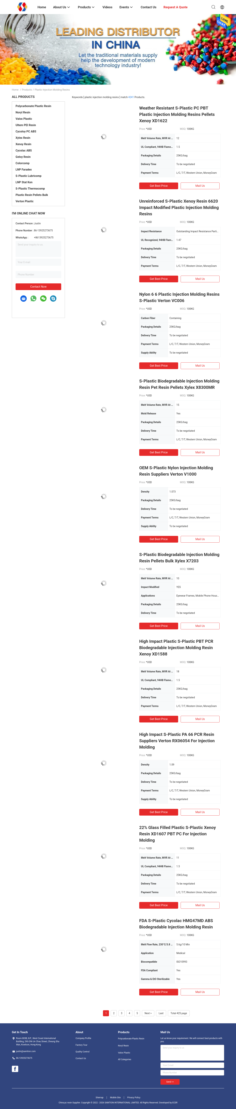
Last (161, 1013)
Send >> (170, 1082)
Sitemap (99, 1097)
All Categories (124, 1059)
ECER (174, 1102)
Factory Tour (81, 1045)
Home (15, 89)
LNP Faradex (24, 169)
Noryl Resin (23, 112)
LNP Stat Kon (24, 182)
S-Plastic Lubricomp (28, 176)
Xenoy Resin (23, 144)
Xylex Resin (23, 137)
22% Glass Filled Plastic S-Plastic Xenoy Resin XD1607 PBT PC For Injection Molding (177, 834)
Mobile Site (115, 1097)
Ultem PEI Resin (26, 125)
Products (27, 89)
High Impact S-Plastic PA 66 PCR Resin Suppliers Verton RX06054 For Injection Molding (177, 741)
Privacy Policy (133, 1097)
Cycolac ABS (24, 150)
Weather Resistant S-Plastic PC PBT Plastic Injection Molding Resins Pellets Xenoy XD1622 (177, 114)
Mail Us (200, 185)
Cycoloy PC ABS (26, 131)
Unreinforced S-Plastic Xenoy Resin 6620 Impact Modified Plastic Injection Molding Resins (179, 207)
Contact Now (38, 286)
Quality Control (83, 1051)
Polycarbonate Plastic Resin (33, 106)
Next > (148, 1013)
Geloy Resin (23, 157)
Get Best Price (159, 185)
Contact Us (81, 1058)
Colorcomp (23, 163)
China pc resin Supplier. (70, 1102)
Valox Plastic (24, 118)
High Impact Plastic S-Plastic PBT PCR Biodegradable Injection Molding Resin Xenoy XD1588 (176, 648)
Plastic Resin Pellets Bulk (32, 195)
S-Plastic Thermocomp (30, 188)
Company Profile (83, 1038)
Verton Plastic (25, 201)
